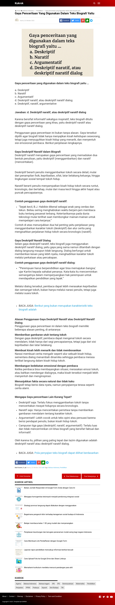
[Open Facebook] (100, 596)
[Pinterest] (83, 20)
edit (43, 467)
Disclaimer (29, 596)
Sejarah (44, 588)
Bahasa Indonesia (53, 467)
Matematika (80, 584)
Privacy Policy (40, 596)
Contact (12, 596)
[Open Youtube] (111, 596)
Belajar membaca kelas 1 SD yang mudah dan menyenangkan (48, 523)
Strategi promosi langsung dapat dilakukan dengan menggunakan (50, 505)
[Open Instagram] (107, 596)
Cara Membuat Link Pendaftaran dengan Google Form (45, 541)
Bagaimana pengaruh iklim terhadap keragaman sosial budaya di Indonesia (54, 514)
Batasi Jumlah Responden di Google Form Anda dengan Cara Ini (49, 488)
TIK (62, 588)
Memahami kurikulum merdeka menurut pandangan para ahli (48, 567)
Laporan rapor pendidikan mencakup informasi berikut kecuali (48, 550)
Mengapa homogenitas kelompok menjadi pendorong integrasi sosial (51, 497)
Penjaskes (19, 588)
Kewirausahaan (68, 584)
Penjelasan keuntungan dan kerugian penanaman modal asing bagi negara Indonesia (58, 532)
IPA (53, 584)
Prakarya (36, 588)
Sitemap (20, 596)
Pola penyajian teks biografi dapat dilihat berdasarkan (66, 452)
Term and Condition (55, 596)
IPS (58, 584)
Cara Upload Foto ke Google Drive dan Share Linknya (45, 559)
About (4, 596)
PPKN (28, 588)
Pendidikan (63, 467)
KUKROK (24, 601)
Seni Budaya (54, 588)
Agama (18, 584)
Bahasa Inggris (44, 584)
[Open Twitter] (103, 596)
